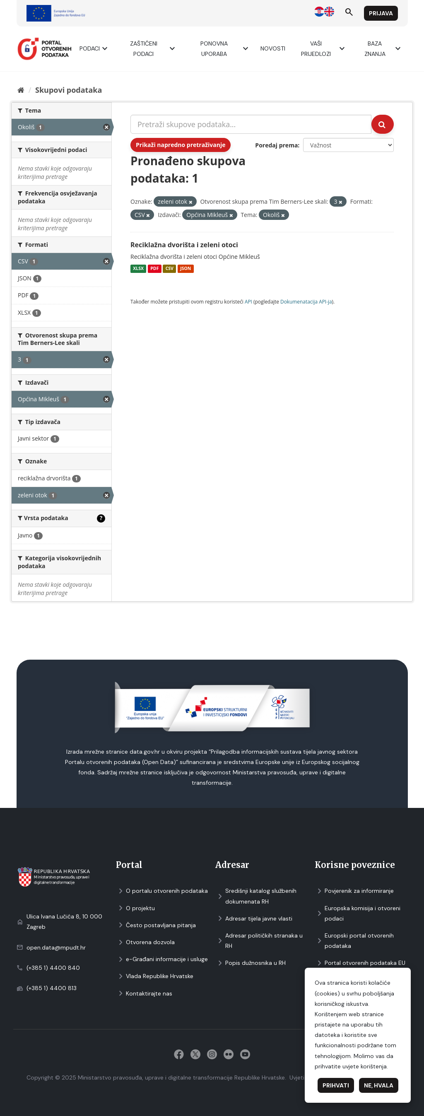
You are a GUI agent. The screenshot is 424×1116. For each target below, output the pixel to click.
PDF (154, 269)
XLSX (138, 269)
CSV (169, 269)
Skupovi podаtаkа (68, 90)
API (248, 301)
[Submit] (382, 124)
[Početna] (20, 90)
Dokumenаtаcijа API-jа (306, 301)
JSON (185, 269)
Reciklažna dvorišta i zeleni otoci (184, 244)
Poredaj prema (276, 145)
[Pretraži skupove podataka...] (250, 124)
